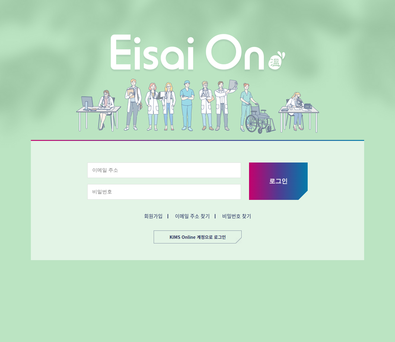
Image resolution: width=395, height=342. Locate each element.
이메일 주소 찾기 (192, 216)
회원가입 (153, 216)
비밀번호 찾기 (236, 216)
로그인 (278, 181)
